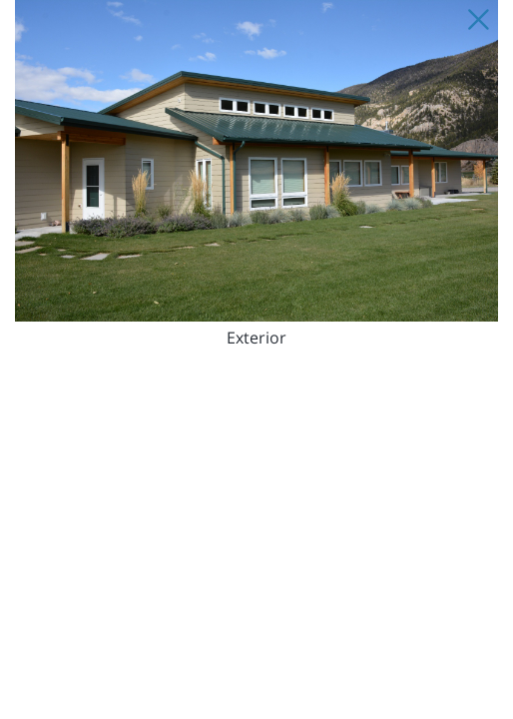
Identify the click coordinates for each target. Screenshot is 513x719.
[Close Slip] (478, 20)
